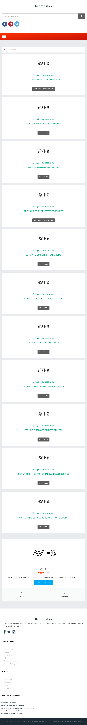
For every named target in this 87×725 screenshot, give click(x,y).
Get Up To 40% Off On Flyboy (43, 343)
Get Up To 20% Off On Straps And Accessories (43, 474)
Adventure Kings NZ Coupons (13, 711)
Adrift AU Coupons (8, 703)
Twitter (7, 685)
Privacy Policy (9, 664)
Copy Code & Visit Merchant (44, 89)
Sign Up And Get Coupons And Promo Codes (43, 518)
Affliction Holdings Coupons (12, 713)
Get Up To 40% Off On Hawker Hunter (43, 386)
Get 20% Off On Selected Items (43, 80)
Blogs (6, 652)
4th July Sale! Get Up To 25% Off (43, 123)
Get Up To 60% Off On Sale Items (43, 255)
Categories (8, 649)
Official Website (43, 582)
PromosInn (17, 721)
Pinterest (7, 682)
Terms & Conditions (12, 661)
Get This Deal (43, 132)
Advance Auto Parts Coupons (13, 705)
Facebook (8, 679)
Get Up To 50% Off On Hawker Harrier (43, 299)
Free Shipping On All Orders (43, 167)
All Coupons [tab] (10, 50)
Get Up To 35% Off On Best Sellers (43, 430)
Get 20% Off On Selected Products (43, 211)
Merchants (8, 655)
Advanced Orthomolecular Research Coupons (19, 708)
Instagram (8, 688)
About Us (7, 658)
